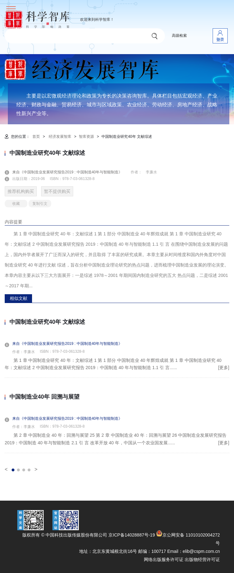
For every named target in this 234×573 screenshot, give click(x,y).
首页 (36, 136)
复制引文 (39, 203)
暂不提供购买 (57, 191)
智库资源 (86, 136)
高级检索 (179, 35)
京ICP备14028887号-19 (131, 534)
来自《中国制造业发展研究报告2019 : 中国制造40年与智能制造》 (71, 172)
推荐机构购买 (21, 191)
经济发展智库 (60, 136)
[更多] (223, 367)
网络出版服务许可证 (163, 559)
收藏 (16, 203)
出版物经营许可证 (202, 559)
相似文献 (18, 298)
